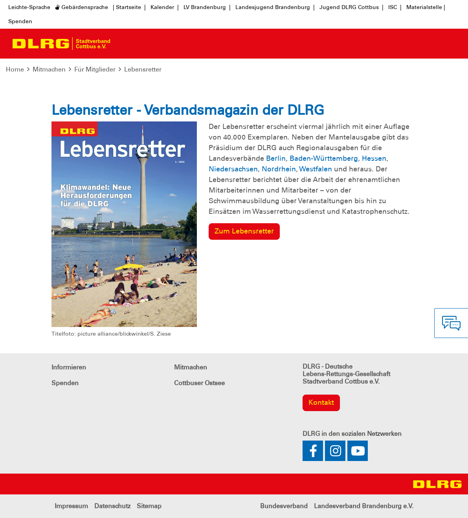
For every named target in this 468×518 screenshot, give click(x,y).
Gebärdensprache (81, 7)
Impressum (71, 506)
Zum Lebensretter (244, 231)
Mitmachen (49, 69)
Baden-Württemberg (324, 158)
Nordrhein (279, 169)
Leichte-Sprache (29, 7)
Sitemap (149, 506)
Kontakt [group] (321, 402)
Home (15, 69)
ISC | (395, 7)
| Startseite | (129, 7)
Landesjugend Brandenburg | (275, 7)
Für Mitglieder (95, 69)
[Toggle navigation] (123, 44)
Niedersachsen (233, 169)
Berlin (276, 158)
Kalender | (164, 7)
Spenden (20, 21)
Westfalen (315, 169)
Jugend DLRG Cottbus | (351, 7)
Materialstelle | (425, 7)
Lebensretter (143, 69)
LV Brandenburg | (207, 7)
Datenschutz (112, 506)
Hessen (374, 158)
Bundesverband (284, 506)
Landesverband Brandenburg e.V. (363, 506)
